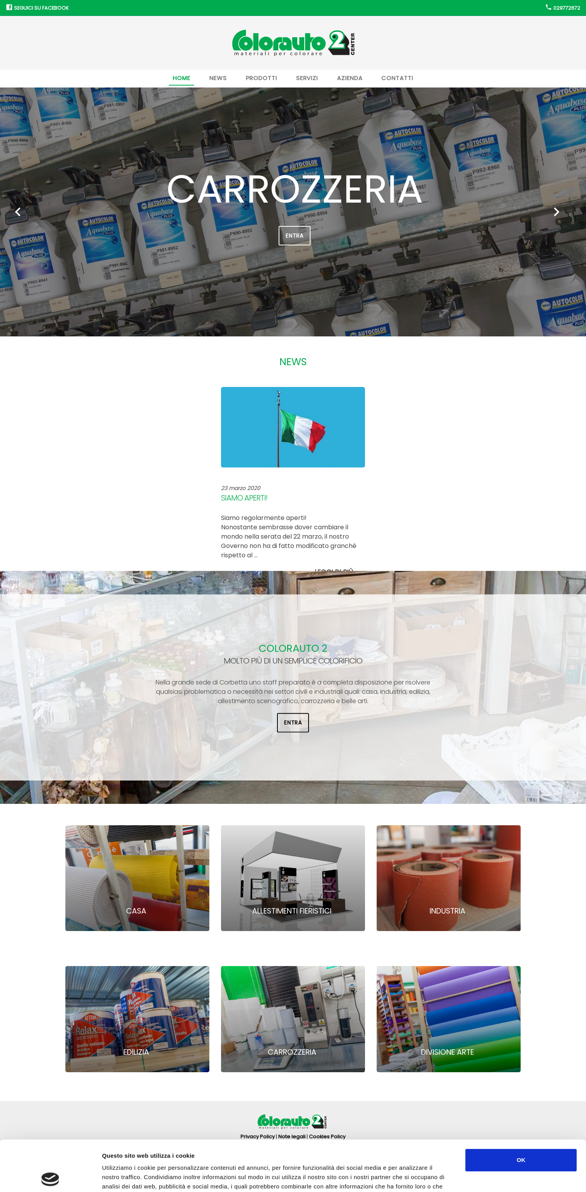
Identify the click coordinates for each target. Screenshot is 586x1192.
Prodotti (261, 78)
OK (521, 1109)
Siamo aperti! (244, 498)
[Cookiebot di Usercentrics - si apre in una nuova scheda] (50, 1177)
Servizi (307, 78)
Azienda (349, 78)
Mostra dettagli (413, 1176)
